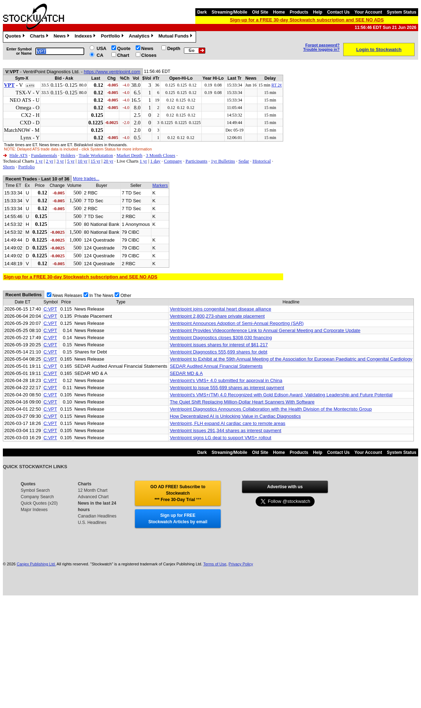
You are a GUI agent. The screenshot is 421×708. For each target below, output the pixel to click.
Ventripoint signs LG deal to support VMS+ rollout (220, 437)
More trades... (86, 178)
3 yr (60, 161)
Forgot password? (322, 45)
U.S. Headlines (92, 522)
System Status (401, 12)
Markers (160, 185)
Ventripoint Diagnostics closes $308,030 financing (221, 337)
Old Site (260, 12)
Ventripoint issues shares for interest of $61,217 (219, 344)
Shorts (9, 166)
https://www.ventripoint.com (112, 71)
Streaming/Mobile (229, 12)
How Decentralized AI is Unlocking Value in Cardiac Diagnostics (235, 416)
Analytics (142, 37)
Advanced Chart (93, 496)
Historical (261, 161)
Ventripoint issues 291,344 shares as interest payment (225, 430)
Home (279, 12)
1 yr (39, 161)
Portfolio (113, 37)
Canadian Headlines (97, 516)
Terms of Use (214, 564)
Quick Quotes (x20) (39, 503)
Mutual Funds (176, 37)
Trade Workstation (96, 155)
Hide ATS (18, 155)
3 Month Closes (160, 155)
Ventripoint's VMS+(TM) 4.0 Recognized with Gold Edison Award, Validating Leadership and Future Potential (281, 394)
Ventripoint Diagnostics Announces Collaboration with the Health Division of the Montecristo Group (271, 409)
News (62, 37)
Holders (68, 155)
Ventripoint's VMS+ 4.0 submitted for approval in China (226, 380)
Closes (149, 55)
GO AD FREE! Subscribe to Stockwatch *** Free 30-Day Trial (177, 493)
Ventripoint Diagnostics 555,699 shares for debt (218, 352)
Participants (196, 161)
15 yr (95, 161)
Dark (202, 12)
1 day (155, 161)
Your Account (368, 12)
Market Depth (129, 155)
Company (173, 161)
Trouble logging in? (321, 49)
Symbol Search (35, 490)
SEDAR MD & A (186, 373)
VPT (9, 85)
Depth (173, 48)
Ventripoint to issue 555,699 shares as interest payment (227, 387)
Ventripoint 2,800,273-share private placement (217, 316)
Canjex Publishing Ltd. (36, 564)
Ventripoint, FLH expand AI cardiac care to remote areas (227, 423)
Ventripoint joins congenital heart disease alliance (220, 309)
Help (317, 12)
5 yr (71, 161)
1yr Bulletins (223, 161)
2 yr (49, 161)
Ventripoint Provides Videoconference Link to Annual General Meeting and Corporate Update (265, 330)
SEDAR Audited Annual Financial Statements (216, 366)
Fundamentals (44, 155)
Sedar (244, 161)
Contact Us (338, 12)
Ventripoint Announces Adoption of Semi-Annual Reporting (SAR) (237, 323)
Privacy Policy (241, 564)
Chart (123, 55)
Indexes (86, 37)
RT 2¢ (276, 85)
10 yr (82, 161)
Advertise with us (284, 486)
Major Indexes (34, 509)
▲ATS (30, 85)
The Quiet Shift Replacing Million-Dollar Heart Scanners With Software (242, 402)
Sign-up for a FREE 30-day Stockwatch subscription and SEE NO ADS (307, 20)
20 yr (108, 161)
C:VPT (50, 309)
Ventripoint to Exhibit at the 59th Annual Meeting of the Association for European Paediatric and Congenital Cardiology (291, 359)
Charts (40, 37)
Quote (124, 48)
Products (299, 12)
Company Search (37, 496)
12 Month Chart (92, 490)
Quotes (15, 37)
